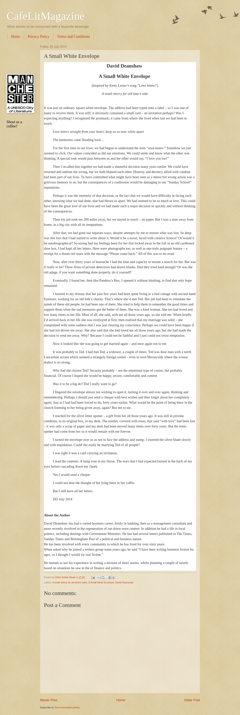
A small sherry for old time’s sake (69, 582)
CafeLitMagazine (46, 16)
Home (15, 36)
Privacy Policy (38, 36)
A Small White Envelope (101, 582)
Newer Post (48, 700)
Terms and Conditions (73, 36)
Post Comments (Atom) (67, 707)
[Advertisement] (20, 56)
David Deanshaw (124, 582)
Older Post (192, 700)
